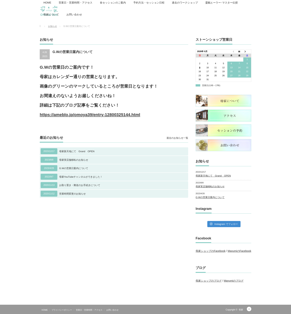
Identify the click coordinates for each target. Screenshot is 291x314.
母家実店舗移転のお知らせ (73, 159)
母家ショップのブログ (209, 280)
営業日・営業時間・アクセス (89, 310)
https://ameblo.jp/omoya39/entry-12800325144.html (90, 114)
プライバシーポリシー (62, 310)
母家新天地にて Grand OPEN (76, 151)
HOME (45, 310)
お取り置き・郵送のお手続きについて (79, 185)
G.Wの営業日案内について (73, 168)
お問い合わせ (74, 14)
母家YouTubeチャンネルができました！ (80, 176)
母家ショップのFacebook (210, 250)
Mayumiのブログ (233, 280)
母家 (241, 309)
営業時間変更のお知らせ (72, 193)
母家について (51, 14)
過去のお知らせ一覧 (177, 138)
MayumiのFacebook (239, 250)
